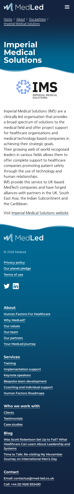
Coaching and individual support (28, 387)
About (20, 19)
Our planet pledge (17, 268)
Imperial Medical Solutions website (40, 213)
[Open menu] (67, 7)
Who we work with (22, 406)
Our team (11, 332)
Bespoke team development (25, 381)
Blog (8, 433)
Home (8, 19)
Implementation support (22, 369)
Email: (29, 478)
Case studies (13, 424)
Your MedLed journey (20, 344)
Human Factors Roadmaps (24, 393)
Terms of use (13, 274)
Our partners (37, 19)
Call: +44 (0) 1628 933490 (22, 484)
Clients (9, 412)
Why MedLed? (14, 320)
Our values (12, 326)
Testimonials (13, 418)
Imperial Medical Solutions (22, 23)
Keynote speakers (17, 375)
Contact (11, 472)
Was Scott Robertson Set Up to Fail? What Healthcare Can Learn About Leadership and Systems (37, 444)
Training (10, 363)
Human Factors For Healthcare (27, 314)
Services (12, 357)
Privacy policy (14, 262)
